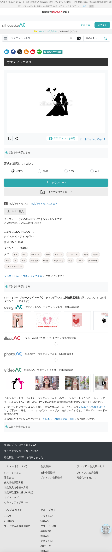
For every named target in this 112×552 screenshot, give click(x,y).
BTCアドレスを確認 (62, 138)
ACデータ (45, 546)
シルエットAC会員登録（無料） (60, 419)
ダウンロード (56, 182)
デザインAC (46, 541)
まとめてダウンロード (56, 192)
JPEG (19, 171)
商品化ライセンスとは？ (44, 203)
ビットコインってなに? (92, 139)
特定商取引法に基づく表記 (18, 492)
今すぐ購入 (15, 211)
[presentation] (104, 320)
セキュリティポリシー (16, 502)
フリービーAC (48, 526)
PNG (45, 171)
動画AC (44, 536)
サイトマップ (11, 497)
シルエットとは (12, 472)
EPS (71, 171)
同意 (91, 6)
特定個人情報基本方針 (16, 487)
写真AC (44, 521)
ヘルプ (7, 516)
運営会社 (9, 477)
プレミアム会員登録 (51, 477)
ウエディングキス (32, 276)
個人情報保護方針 (13, 482)
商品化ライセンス (86, 477)
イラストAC (46, 516)
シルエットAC (11, 276)
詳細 (84, 6)
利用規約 (9, 521)
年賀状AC (45, 531)
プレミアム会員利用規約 (17, 526)
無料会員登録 (47, 472)
